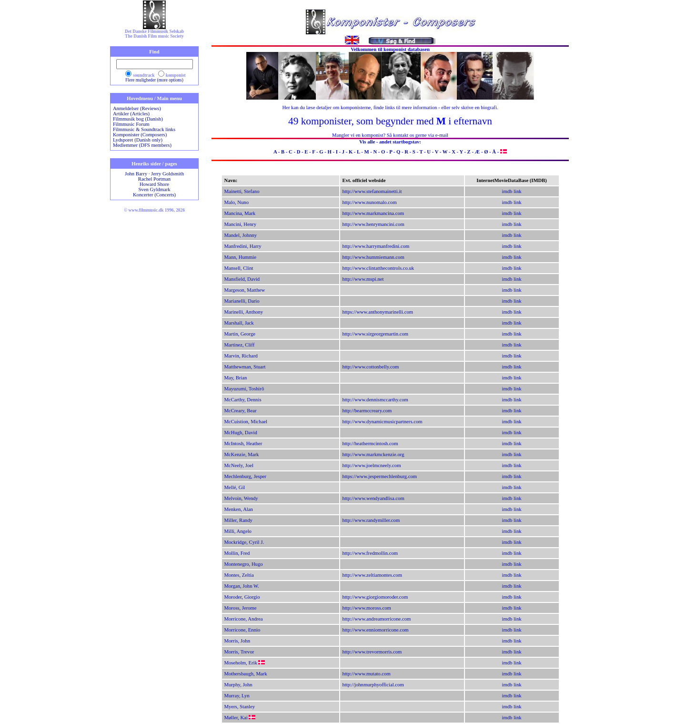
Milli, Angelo (238, 531)
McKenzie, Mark (241, 454)
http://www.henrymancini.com (373, 224)
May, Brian (235, 377)
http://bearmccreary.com (367, 410)
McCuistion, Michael (246, 421)
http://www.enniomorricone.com (376, 629)
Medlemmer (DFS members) (142, 145)
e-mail (441, 135)
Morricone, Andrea (243, 619)
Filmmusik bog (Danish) (138, 119)
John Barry (136, 173)
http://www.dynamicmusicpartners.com (383, 421)
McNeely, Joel (238, 465)
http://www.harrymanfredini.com (376, 246)
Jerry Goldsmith (167, 173)
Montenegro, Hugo (243, 564)
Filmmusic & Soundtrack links (144, 129)
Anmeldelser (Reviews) (137, 108)
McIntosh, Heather (243, 443)
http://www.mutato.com (367, 673)
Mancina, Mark (240, 213)
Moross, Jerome (240, 608)
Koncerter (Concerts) (154, 194)
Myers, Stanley (239, 706)
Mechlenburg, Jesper (245, 476)
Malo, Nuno (236, 202)
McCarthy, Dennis (243, 399)
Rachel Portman (154, 179)
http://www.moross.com (367, 608)
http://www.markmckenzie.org (373, 454)
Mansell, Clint (238, 268)
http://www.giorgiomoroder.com (375, 597)
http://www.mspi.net (363, 279)
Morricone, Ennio (242, 629)
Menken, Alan (238, 509)
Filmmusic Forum (131, 124)
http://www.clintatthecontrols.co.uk (378, 268)
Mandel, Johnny (240, 235)
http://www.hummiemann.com (373, 257)
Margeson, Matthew (244, 290)
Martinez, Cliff (239, 344)
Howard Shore (154, 184)
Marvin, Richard (241, 355)
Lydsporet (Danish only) (137, 140)
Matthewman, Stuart (245, 366)
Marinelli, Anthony (243, 312)
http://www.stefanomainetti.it (372, 191)
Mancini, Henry (240, 224)
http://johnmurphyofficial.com (373, 684)
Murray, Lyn (237, 695)
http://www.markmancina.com (373, 213)
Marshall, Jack (239, 323)
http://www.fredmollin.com (370, 553)
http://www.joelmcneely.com (372, 465)
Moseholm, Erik (240, 662)
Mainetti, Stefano (242, 191)
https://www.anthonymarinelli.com (378, 312)
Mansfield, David (242, 279)
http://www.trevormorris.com (372, 651)
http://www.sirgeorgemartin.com (376, 334)
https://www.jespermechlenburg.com (380, 476)
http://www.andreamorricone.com (377, 619)
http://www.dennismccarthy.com (375, 399)
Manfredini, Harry (243, 246)
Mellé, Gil (234, 487)
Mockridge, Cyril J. (244, 542)
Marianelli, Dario (242, 301)
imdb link (512, 191)
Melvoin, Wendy (241, 498)
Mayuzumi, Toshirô (244, 388)
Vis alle (367, 141)
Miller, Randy (238, 520)
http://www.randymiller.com (371, 520)
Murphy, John (238, 684)
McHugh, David (240, 432)
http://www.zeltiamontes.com (372, 575)
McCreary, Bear (240, 410)
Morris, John (237, 640)
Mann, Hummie (240, 257)
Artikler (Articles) (131, 113)
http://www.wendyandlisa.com (373, 498)
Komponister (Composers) (140, 134)
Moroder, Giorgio (242, 597)
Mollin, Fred (237, 553)
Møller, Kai (236, 717)
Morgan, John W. (241, 586)
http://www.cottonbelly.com (371, 366)
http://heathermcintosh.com (370, 443)
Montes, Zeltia (239, 575)
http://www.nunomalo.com (370, 202)
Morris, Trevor (239, 651)
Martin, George (240, 334)
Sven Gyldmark (154, 189)
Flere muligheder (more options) (154, 80)
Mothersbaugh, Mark (245, 673)
